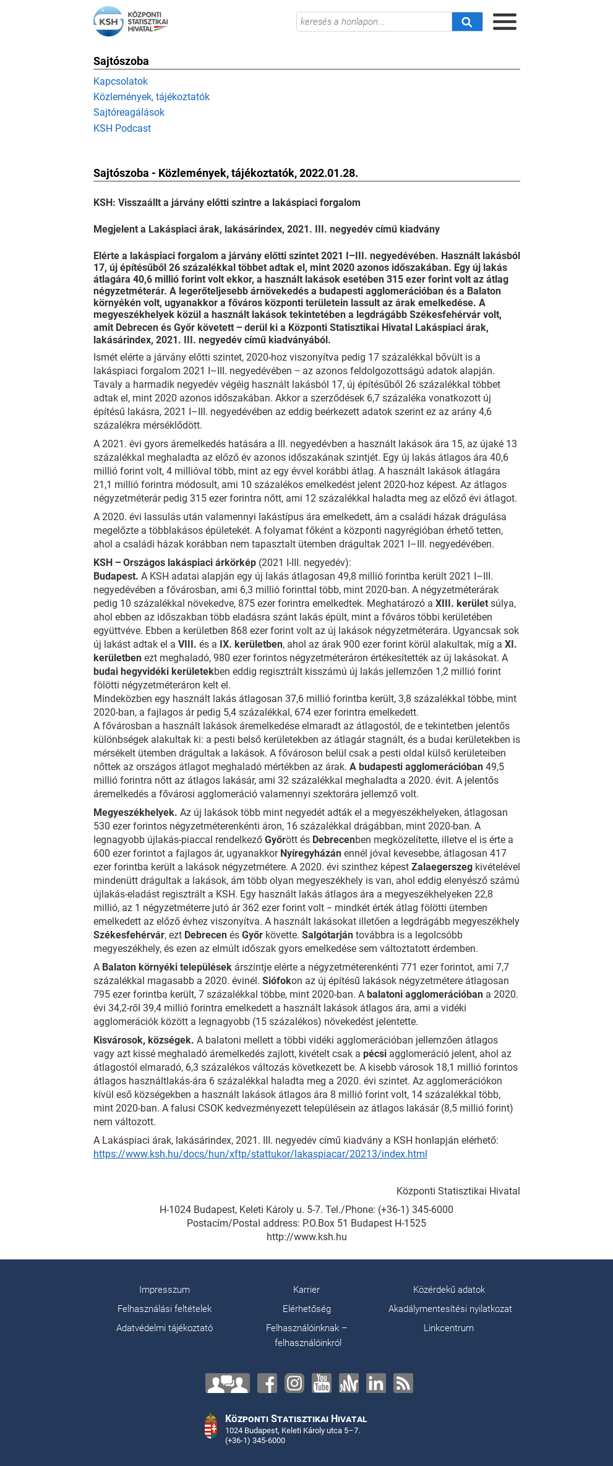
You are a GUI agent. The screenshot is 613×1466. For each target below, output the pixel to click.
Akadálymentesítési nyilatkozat (450, 1308)
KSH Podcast (122, 128)
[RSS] (403, 1383)
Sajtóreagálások (129, 112)
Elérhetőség (307, 1308)
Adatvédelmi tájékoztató (164, 1328)
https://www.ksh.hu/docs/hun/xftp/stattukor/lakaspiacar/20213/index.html (260, 1154)
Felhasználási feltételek (165, 1308)
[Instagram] (294, 1383)
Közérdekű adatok (449, 1289)
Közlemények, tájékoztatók (151, 97)
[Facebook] (267, 1383)
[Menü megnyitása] (504, 21)
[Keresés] (467, 21)
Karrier (306, 1289)
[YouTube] (322, 1383)
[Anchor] (349, 1383)
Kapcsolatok (120, 81)
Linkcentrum (449, 1328)
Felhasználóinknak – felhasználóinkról (307, 1335)
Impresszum (164, 1289)
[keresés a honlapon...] (374, 21)
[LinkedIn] (376, 1383)
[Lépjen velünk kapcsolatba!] (227, 1383)
